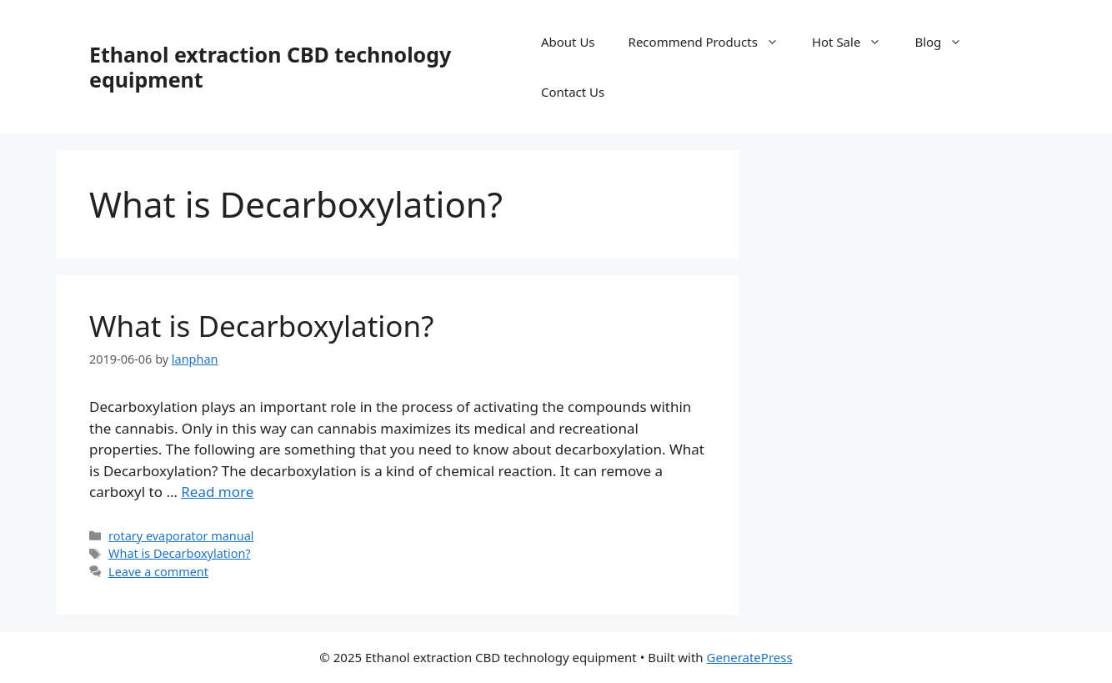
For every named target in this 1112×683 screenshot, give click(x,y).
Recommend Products (712, 42)
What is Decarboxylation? (261, 325)
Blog (946, 42)
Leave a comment (158, 572)
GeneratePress (750, 657)
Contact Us (572, 91)
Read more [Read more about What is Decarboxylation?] (217, 491)
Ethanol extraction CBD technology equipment (270, 66)
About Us (568, 41)
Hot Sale (855, 42)
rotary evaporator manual (180, 536)
